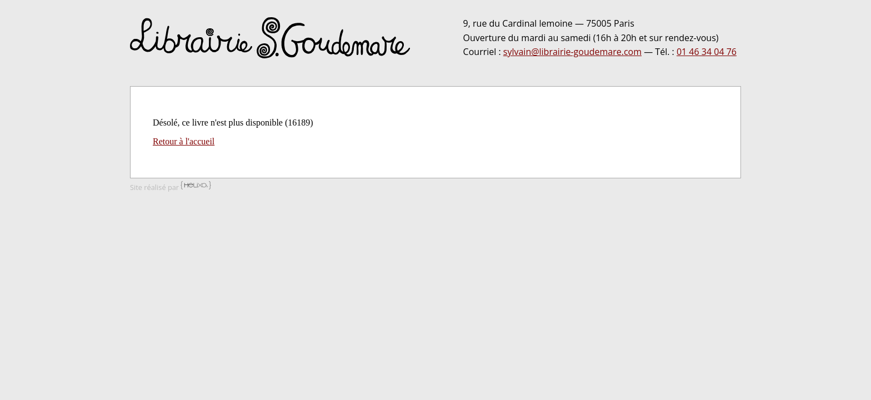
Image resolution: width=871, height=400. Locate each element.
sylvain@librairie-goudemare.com (572, 52)
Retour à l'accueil (183, 141)
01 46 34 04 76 (707, 52)
